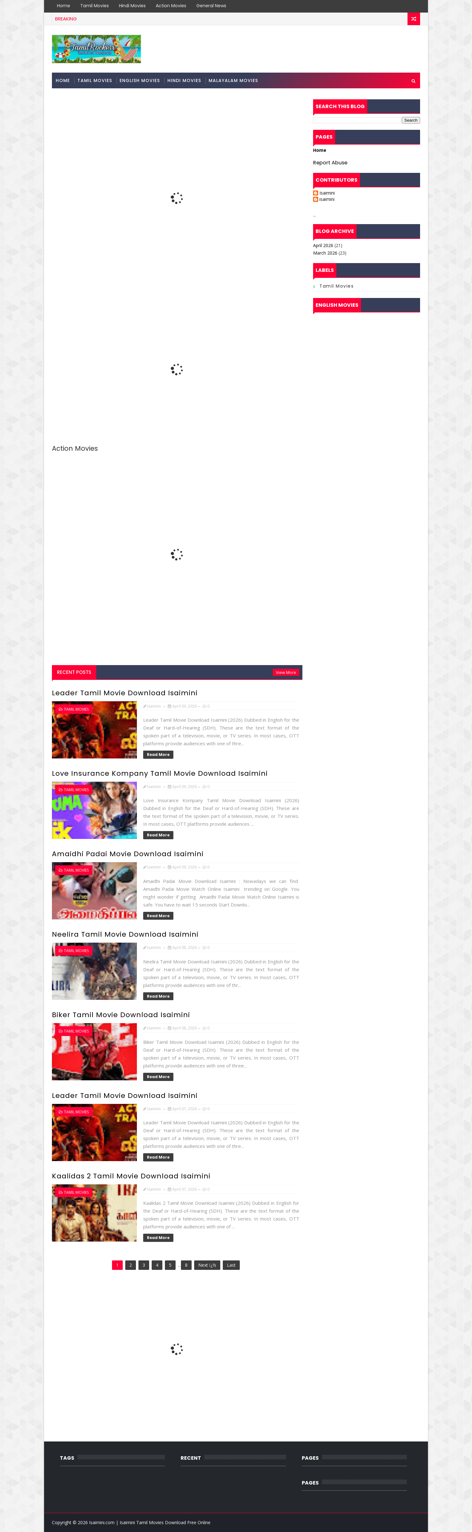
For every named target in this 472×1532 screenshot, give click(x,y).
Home (63, 6)
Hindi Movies (132, 6)
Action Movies (171, 6)
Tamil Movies (94, 6)
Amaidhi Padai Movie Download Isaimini (128, 854)
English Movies (140, 80)
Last (231, 1265)
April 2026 (323, 245)
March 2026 (325, 253)
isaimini (326, 199)
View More (286, 672)
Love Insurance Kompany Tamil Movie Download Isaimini (160, 773)
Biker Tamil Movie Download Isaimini (121, 1015)
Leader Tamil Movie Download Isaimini (125, 693)
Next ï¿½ (207, 1265)
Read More (158, 754)
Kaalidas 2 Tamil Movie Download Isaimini (131, 1176)
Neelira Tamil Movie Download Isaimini (125, 934)
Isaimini (327, 193)
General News (211, 6)
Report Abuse (330, 162)
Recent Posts (74, 672)
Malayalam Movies (233, 80)
